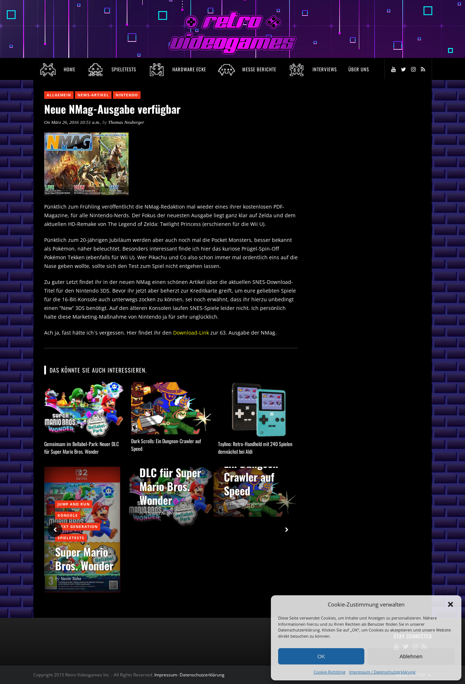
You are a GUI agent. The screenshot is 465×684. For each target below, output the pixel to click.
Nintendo (127, 94)
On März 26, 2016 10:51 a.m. (72, 122)
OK (321, 656)
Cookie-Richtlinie (329, 672)
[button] (450, 604)
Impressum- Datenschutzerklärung (190, 675)
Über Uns (358, 69)
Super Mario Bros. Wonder (84, 559)
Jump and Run (74, 504)
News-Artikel (93, 94)
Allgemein (59, 94)
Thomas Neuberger (126, 122)
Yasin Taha (71, 578)
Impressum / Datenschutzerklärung (382, 672)
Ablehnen (410, 656)
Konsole (68, 515)
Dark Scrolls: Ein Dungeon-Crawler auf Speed (253, 470)
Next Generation (78, 526)
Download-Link (191, 332)
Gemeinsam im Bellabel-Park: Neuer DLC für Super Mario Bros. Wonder (81, 447)
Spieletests (71, 537)
